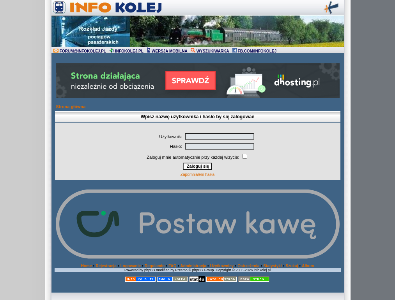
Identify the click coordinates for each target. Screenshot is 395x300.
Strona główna (71, 106)
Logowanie (130, 266)
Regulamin (155, 266)
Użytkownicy (222, 266)
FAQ (172, 266)
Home (86, 266)
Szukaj (292, 266)
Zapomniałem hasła (197, 174)
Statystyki (272, 266)
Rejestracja (106, 266)
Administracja (193, 266)
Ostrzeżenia (248, 266)
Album (308, 266)
